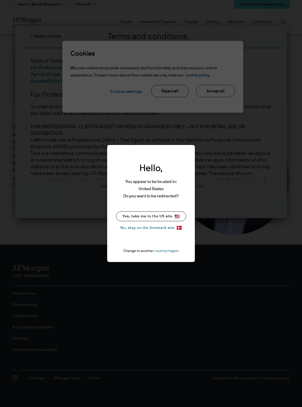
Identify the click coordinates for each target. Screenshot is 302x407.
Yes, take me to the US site (151, 216)
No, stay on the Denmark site (151, 228)
